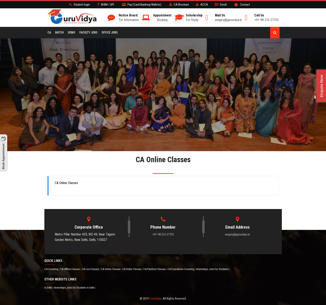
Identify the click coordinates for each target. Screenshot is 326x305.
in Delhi (48, 287)
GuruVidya (155, 298)
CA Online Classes (111, 269)
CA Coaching (51, 269)
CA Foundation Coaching (181, 269)
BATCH (59, 32)
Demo (71, 32)
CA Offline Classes (70, 269)
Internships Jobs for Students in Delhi (74, 287)
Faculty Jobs (88, 32)
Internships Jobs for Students (212, 269)
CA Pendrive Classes (154, 269)
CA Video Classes (132, 269)
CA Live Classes (91, 269)
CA (49, 32)
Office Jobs (110, 32)
